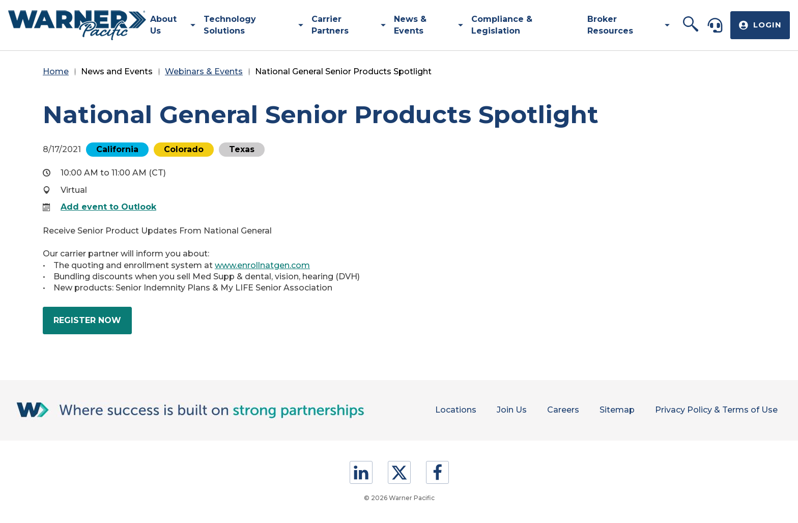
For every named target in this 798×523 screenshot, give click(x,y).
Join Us (512, 410)
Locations (455, 410)
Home (56, 71)
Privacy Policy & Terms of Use (716, 410)
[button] (691, 25)
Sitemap (617, 410)
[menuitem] (169, 25)
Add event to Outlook (108, 207)
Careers (563, 410)
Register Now (92, 324)
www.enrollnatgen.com (262, 265)
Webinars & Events (204, 71)
